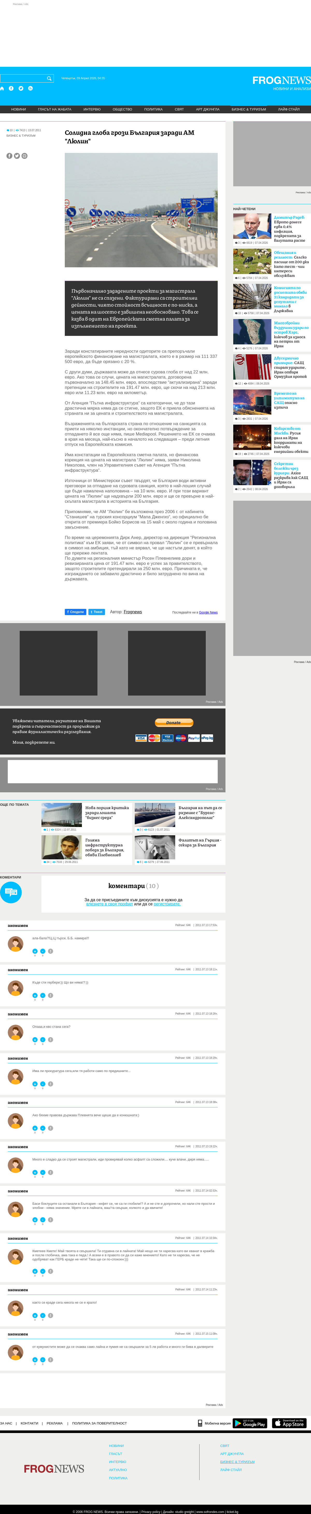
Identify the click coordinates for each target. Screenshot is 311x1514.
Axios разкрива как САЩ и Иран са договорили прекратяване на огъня (291, 476)
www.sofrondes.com (210, 1512)
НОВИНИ (18, 109)
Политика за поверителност (99, 1423)
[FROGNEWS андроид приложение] (250, 1423)
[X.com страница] (21, 88)
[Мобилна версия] (214, 1423)
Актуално (118, 1470)
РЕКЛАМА (55, 1423)
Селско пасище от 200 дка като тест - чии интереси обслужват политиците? (291, 265)
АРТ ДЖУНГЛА (208, 109)
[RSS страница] (30, 88)
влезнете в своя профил (109, 904)
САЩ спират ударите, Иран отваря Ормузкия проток (290, 367)
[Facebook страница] (11, 88)
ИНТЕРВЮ (92, 109)
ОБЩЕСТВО (122, 109)
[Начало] (2, 88)
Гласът (115, 1454)
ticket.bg (232, 1512)
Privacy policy (151, 1512)
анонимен (18, 925)
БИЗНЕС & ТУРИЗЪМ (249, 109)
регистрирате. (167, 904)
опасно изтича (289, 400)
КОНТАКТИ (29, 1423)
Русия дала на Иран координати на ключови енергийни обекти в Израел (291, 441)
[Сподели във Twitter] (17, 156)
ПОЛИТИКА (153, 109)
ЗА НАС (6, 1423)
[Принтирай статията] (24, 156)
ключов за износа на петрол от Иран (291, 335)
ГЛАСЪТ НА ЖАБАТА (54, 109)
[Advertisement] (155, 35)
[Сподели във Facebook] (9, 156)
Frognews (133, 612)
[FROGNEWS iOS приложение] (289, 1423)
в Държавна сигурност (290, 300)
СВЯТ (179, 109)
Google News (208, 612)
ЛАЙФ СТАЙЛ (289, 109)
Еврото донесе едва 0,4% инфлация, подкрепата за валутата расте (289, 229)
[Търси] (50, 78)
